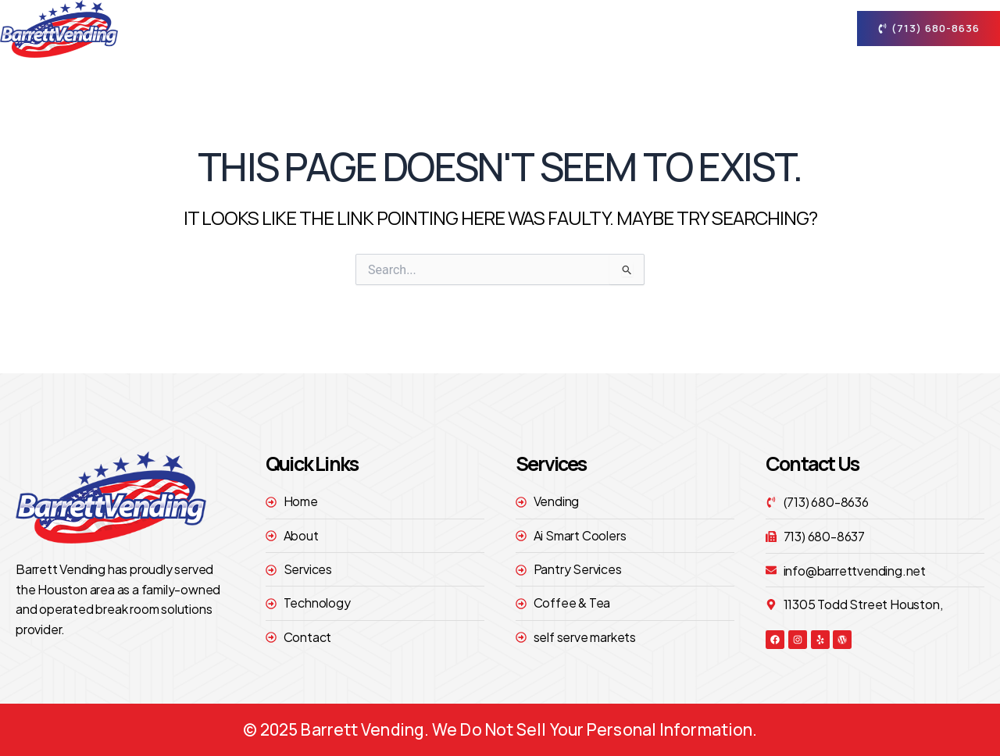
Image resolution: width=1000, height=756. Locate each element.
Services (585, 29)
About (492, 29)
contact (784, 29)
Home (415, 28)
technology (685, 28)
